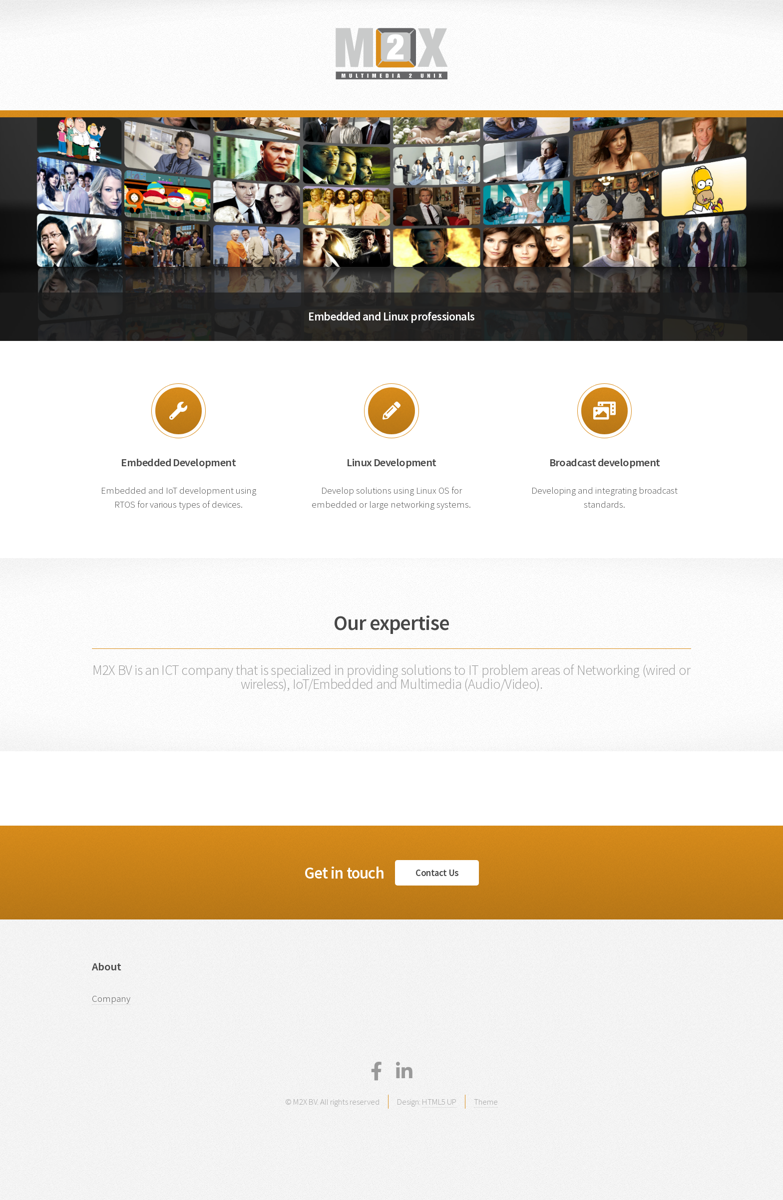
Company (111, 998)
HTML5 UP (439, 1101)
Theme (486, 1101)
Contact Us (436, 873)
